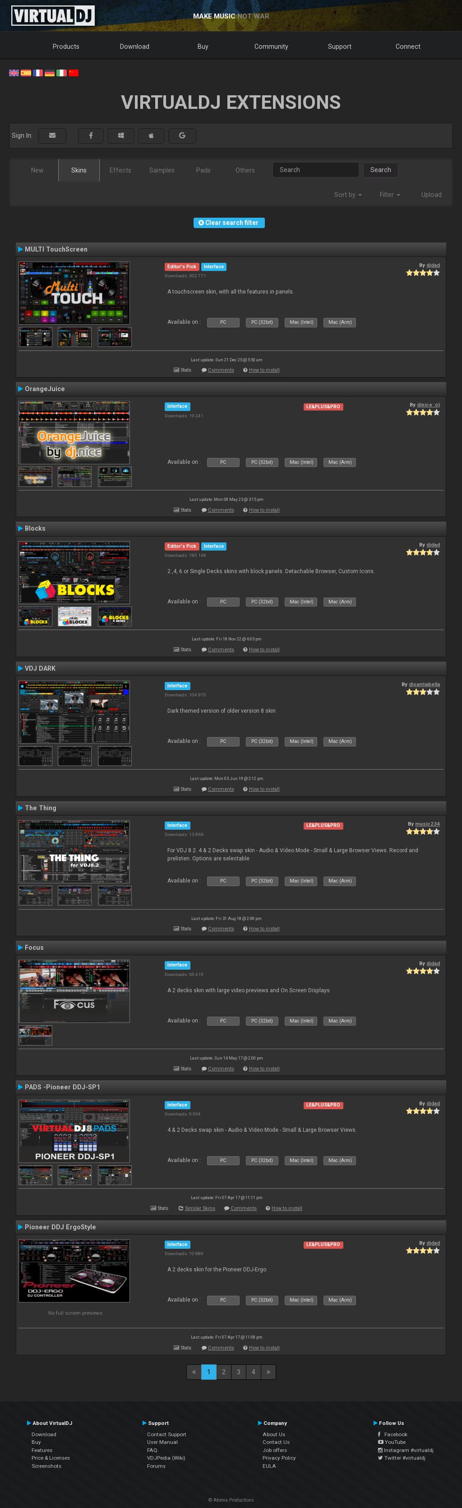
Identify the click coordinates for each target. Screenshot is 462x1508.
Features (42, 1450)
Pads (203, 170)
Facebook (392, 1434)
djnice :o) (428, 405)
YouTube (392, 1442)
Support (339, 46)
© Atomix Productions (231, 1500)
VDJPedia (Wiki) (166, 1458)
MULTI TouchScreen (56, 249)
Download (134, 46)
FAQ (152, 1450)
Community (271, 46)
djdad (433, 265)
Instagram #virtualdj (406, 1450)
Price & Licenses (51, 1458)
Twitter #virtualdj (401, 1458)
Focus (34, 947)
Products (66, 46)
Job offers (275, 1450)
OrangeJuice (45, 388)
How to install (264, 370)
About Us (274, 1434)
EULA (269, 1466)
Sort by (348, 194)
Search (380, 169)
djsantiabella (424, 684)
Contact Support (166, 1434)
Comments (221, 370)
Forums (156, 1466)
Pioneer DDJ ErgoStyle (60, 1227)
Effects (120, 170)
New (37, 170)
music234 (427, 824)
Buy (203, 46)
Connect (408, 46)
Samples (162, 170)
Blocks (35, 528)
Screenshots (46, 1466)
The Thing (40, 808)
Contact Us (276, 1442)
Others (245, 170)
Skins (79, 170)
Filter (390, 194)
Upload (431, 194)
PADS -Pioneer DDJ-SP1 (62, 1087)
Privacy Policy (279, 1458)
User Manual (162, 1442)
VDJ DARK (40, 668)
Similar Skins (200, 1208)
